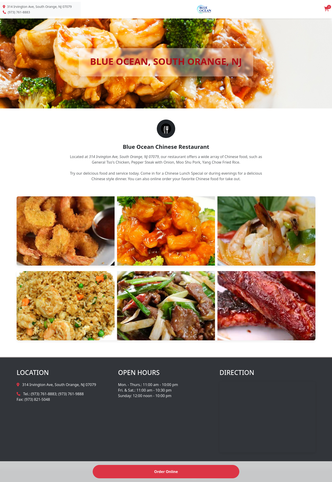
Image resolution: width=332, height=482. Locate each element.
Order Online (166, 471)
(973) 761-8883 (19, 12)
